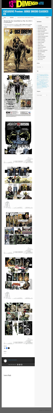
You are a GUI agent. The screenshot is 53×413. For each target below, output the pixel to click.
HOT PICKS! (40, 44)
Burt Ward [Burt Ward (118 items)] (41, 76)
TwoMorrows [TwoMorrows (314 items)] (44, 87)
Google (18, 364)
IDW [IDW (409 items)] (42, 80)
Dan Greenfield (15, 21)
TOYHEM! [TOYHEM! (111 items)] (40, 87)
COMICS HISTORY (41, 34)
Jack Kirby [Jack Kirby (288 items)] (44, 80)
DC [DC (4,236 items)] (38, 79)
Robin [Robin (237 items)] (38, 85)
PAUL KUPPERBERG (41, 51)
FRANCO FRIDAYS (41, 42)
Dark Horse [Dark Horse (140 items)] (47, 77)
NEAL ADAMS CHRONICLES (42, 50)
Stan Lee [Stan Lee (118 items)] (47, 85)
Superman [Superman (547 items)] (44, 86)
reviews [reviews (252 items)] (46, 84)
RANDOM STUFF (41, 54)
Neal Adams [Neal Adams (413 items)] (44, 83)
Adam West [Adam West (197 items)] (38, 74)
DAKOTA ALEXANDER (41, 37)
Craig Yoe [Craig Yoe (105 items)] (44, 77)
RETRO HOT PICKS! (41, 57)
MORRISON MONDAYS (42, 47)
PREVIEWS (12, 17)
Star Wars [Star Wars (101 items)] (40, 86)
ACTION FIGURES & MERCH (43, 26)
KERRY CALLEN (40, 45)
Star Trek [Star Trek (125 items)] (38, 86)
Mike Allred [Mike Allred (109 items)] (40, 83)
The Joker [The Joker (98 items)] (38, 87)
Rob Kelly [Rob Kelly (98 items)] (40, 85)
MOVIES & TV (40, 48)
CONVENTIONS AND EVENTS (43, 36)
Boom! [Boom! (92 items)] (39, 76)
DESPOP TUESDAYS (41, 39)
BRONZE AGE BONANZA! (42, 30)
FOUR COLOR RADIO (41, 40)
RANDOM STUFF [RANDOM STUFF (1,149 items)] (41, 84)
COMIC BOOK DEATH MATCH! (43, 33)
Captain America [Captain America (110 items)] (45, 76)
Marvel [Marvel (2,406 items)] (41, 82)
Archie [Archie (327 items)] (45, 74)
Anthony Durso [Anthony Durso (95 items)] (42, 74)
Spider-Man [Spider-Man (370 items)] (43, 85)
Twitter (21, 364)
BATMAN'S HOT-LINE (41, 28)
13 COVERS (40, 25)
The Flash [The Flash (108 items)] (47, 86)
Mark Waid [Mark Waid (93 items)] (38, 82)
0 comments (8, 22)
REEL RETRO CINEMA (41, 56)
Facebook (19, 364)
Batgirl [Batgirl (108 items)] (39, 75)
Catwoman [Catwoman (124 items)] (38, 77)
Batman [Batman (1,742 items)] (42, 75)
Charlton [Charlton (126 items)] (41, 77)
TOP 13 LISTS (40, 59)
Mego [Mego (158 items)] (44, 82)
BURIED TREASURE (41, 31)
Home (5, 17)
